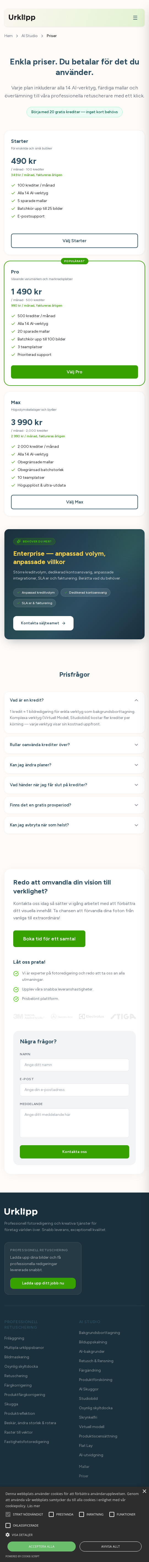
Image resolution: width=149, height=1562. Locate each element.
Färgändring (90, 1370)
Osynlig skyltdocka (21, 1366)
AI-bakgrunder (92, 1351)
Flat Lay (86, 1445)
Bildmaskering (16, 1357)
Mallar (84, 1466)
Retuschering (16, 1376)
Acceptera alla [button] (41, 1546)
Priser (83, 1476)
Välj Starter (74, 240)
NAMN (25, 1054)
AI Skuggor (89, 1389)
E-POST (27, 1079)
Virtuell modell (91, 1426)
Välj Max (74, 502)
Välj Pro (74, 371)
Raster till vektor (18, 1432)
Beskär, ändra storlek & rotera (30, 1423)
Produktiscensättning (98, 1436)
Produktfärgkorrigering (24, 1394)
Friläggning (14, 1338)
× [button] (144, 1491)
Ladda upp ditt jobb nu (43, 1283)
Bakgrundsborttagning (99, 1332)
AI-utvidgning (91, 1455)
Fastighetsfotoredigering (26, 1441)
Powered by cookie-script (22, 1556)
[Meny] (135, 18)
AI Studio (29, 35)
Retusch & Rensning (96, 1361)
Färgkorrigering (18, 1385)
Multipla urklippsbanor (24, 1347)
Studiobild (88, 1398)
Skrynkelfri (88, 1417)
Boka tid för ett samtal (49, 939)
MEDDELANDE (31, 1104)
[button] (74, 1534)
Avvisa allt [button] (110, 1546)
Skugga (11, 1404)
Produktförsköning (95, 1379)
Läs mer (33, 1506)
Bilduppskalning (93, 1342)
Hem (8, 35)
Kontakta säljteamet (43, 623)
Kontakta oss (74, 1151)
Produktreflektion (19, 1413)
